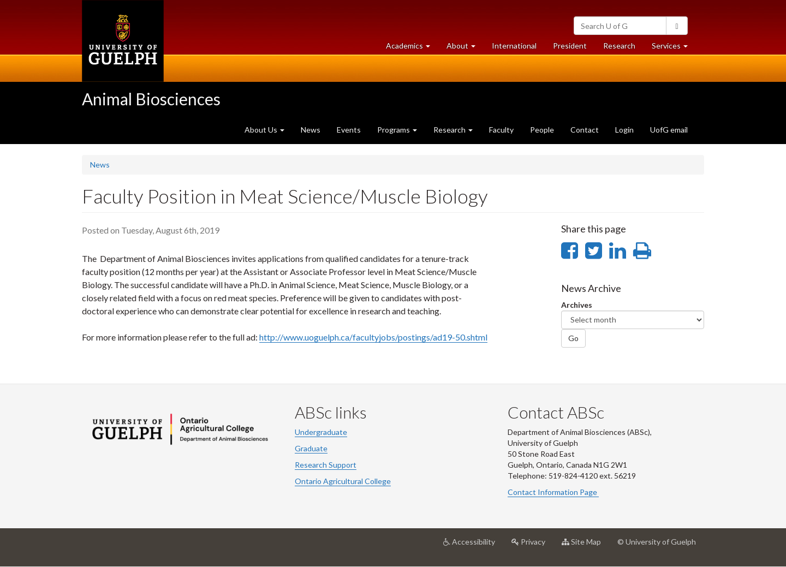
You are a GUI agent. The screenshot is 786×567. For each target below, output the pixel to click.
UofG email (669, 129)
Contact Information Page (553, 492)
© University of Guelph (656, 541)
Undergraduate (321, 432)
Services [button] (674, 48)
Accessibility (473, 546)
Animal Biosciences (151, 99)
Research (623, 48)
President (570, 45)
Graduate (311, 448)
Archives (576, 304)
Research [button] (453, 129)
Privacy (532, 546)
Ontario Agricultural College (343, 481)
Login (624, 129)
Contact (584, 129)
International (514, 45)
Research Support (325, 464)
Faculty (501, 129)
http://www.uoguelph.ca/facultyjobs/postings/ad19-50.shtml (373, 337)
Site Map (585, 546)
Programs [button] (397, 129)
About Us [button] (264, 129)
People (542, 129)
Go (573, 338)
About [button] (465, 48)
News (310, 129)
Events (349, 129)
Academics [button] (412, 48)
